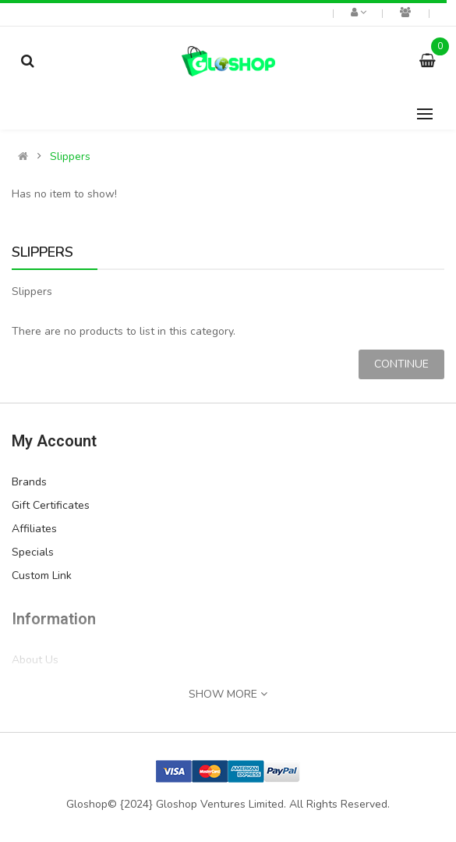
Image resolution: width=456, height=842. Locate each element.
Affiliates (34, 528)
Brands (29, 481)
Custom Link (42, 575)
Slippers (70, 156)
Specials (33, 552)
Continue (401, 364)
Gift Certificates (51, 505)
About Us (35, 659)
